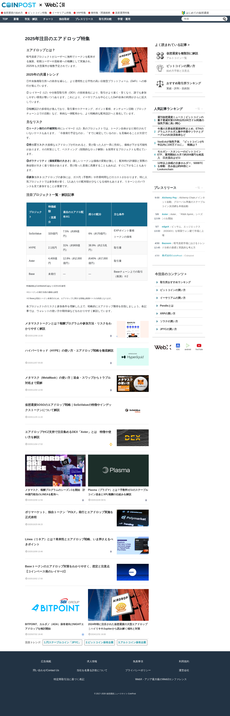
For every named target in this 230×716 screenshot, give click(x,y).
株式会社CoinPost (172, 255)
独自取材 (64, 19)
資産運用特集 (121, 12)
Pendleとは (166, 305)
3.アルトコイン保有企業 (132, 642)
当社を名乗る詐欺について (92, 670)
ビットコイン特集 (36, 12)
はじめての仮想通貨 (195, 13)
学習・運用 (124, 19)
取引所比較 (105, 19)
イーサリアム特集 (60, 12)
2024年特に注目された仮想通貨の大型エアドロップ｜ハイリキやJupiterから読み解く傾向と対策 (117, 626)
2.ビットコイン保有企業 (99, 642)
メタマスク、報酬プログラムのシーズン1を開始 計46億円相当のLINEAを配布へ (55, 492)
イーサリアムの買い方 (173, 298)
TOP (5, 19)
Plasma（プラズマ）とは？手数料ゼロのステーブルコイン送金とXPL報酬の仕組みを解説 (118, 492)
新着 (16, 19)
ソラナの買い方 (169, 321)
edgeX (165, 226)
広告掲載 (46, 661)
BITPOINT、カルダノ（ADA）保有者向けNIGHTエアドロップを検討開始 (54, 626)
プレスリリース (84, 19)
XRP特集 (80, 12)
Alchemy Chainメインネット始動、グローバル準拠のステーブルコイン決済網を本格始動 (183, 202)
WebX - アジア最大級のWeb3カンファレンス (161, 679)
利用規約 (184, 661)
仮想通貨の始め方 (12, 12)
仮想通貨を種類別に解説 (182, 53)
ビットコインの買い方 (180, 66)
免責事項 (138, 661)
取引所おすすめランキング (175, 282)
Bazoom (166, 243)
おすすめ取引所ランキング (183, 83)
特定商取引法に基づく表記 (69, 679)
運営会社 (184, 670)
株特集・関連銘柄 (99, 12)
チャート (48, 19)
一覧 (197, 108)
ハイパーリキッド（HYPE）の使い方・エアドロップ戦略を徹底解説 (69, 350)
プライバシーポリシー (138, 670)
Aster (165, 214)
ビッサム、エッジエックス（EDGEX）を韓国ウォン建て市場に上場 (183, 231)
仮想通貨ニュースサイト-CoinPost (121, 694)
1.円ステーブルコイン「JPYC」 (62, 642)
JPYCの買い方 (168, 329)
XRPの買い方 (168, 313)
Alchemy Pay (169, 197)
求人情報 (92, 661)
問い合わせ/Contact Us (46, 670)
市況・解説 (31, 19)
